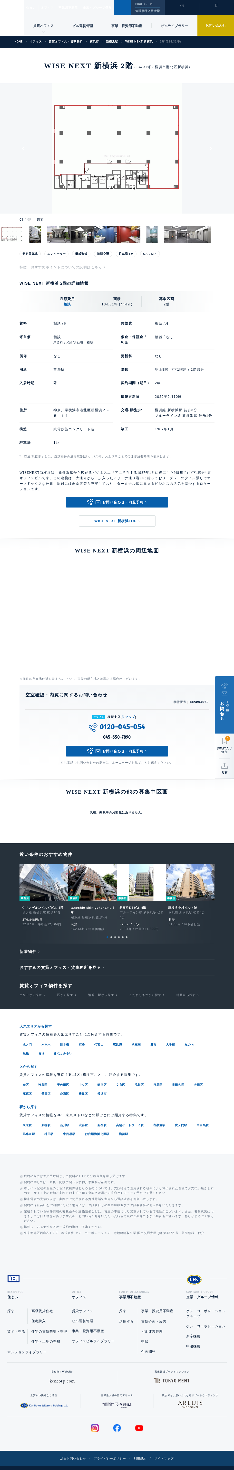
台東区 (64, 1085)
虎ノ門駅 (181, 1116)
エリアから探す (31, 987)
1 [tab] (107, 929)
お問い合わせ (215, 25)
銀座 (26, 1045)
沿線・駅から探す (101, 987)
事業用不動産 (78, 7)
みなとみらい (63, 1045)
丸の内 (189, 1036)
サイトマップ (170, 1451)
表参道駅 (159, 1116)
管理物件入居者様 (147, 11)
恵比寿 (117, 1036)
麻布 (153, 1036)
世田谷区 (178, 1076)
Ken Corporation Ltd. (11, 17)
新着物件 (28, 944)
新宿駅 (102, 1116)
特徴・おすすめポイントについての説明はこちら (61, 267)
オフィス (53, 7)
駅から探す (30, 1098)
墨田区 (46, 1085)
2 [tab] (111, 929)
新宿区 (102, 1076)
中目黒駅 (203, 1116)
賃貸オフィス (82, 1303)
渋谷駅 (83, 1116)
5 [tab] (123, 929)
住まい (33, 7)
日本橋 (64, 1036)
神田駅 (49, 1124)
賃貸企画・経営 (153, 1314)
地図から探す (186, 987)
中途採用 (193, 1338)
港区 (26, 1076)
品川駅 (64, 1116)
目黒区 (158, 1076)
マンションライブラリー (27, 1344)
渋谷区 (43, 1076)
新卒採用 (193, 1328)
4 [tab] (119, 929)
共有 (224, 772)
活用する (126, 1314)
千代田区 (63, 1076)
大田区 (198, 1076)
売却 (144, 1334)
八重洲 (136, 1036)
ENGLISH (141, 4)
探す (10, 1303)
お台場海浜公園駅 (97, 1124)
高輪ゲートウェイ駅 (130, 1116)
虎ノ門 (27, 1036)
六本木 (46, 1036)
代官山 (99, 1036)
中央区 (83, 1076)
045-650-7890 (117, 737)
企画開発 (148, 1344)
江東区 (27, 1085)
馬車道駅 (29, 1124)
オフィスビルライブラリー (93, 1333)
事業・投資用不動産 (126, 26)
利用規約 (143, 1451)
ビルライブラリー (174, 26)
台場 (41, 1045)
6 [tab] (126, 929)
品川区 (139, 1076)
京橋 (82, 1036)
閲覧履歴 (181, 10)
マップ (130, 717)
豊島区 (83, 1085)
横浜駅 (123, 1124)
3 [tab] (115, 929)
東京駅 (27, 1116)
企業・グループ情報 (112, 7)
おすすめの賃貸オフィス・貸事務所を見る (60, 960)
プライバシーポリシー (109, 1451)
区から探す (65, 987)
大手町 (170, 1036)
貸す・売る (16, 1324)
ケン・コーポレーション (206, 1318)
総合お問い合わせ (68, 1451)
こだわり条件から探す (145, 987)
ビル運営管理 (82, 26)
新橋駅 (46, 1116)
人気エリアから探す (39, 1018)
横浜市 (102, 1085)
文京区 (120, 1076)
